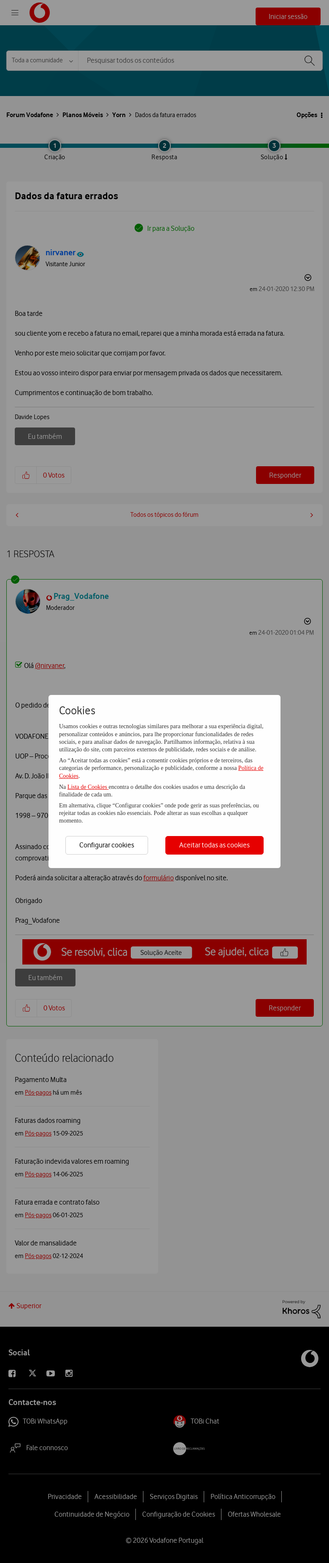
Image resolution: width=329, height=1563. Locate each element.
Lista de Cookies (88, 787)
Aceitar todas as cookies (214, 845)
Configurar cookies (106, 845)
